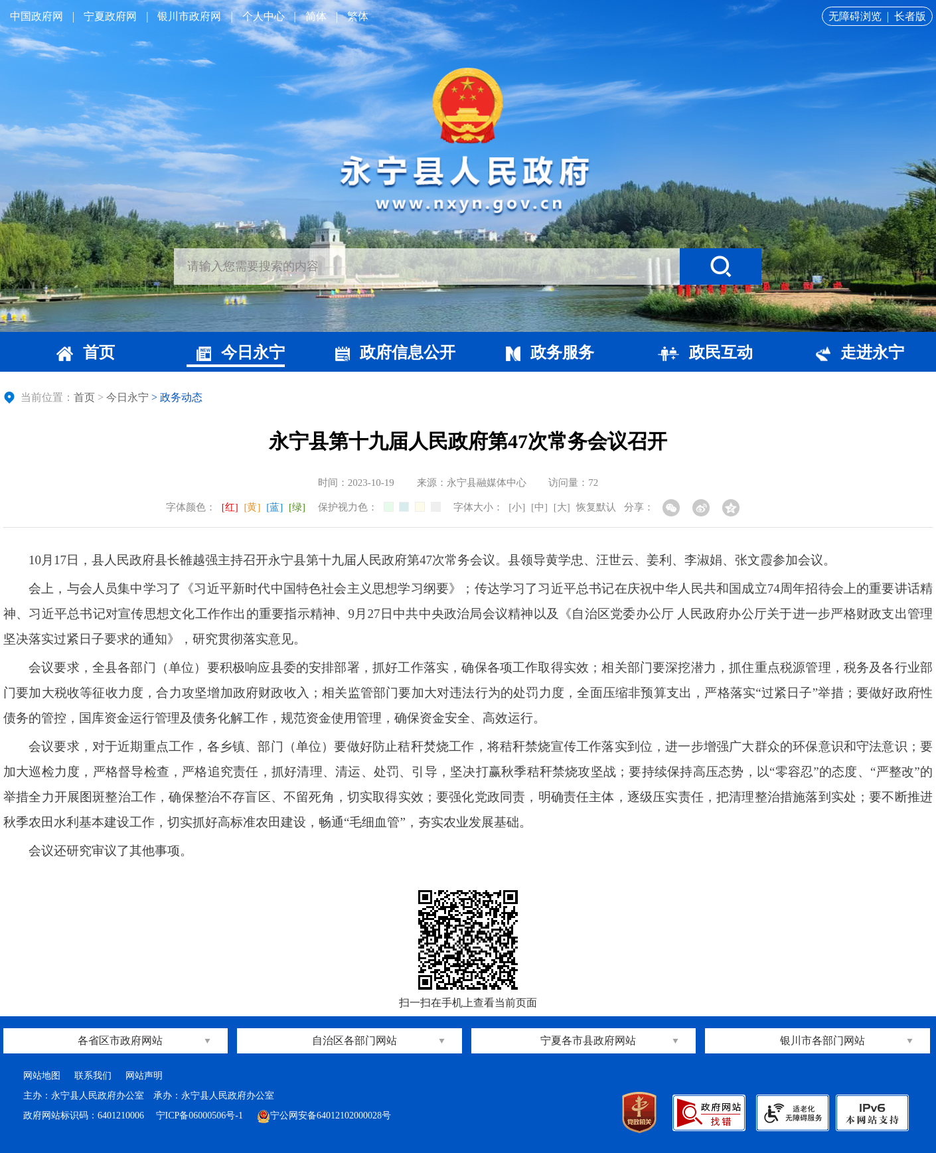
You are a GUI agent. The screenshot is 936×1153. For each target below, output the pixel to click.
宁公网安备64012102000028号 (324, 1115)
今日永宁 (240, 352)
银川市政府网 (189, 16)
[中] (539, 507)
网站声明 (144, 1076)
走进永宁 (860, 352)
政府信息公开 (395, 352)
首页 (85, 352)
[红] (230, 507)
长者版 (910, 16)
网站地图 (41, 1076)
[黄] (252, 507)
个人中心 (263, 16)
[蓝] (274, 507)
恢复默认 (596, 507)
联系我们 (93, 1076)
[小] (516, 507)
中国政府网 (36, 16)
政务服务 (550, 352)
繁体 (357, 16)
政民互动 (705, 352)
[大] (562, 507)
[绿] (297, 507)
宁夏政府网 (110, 16)
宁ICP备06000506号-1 (201, 1115)
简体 (316, 16)
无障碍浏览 (855, 16)
